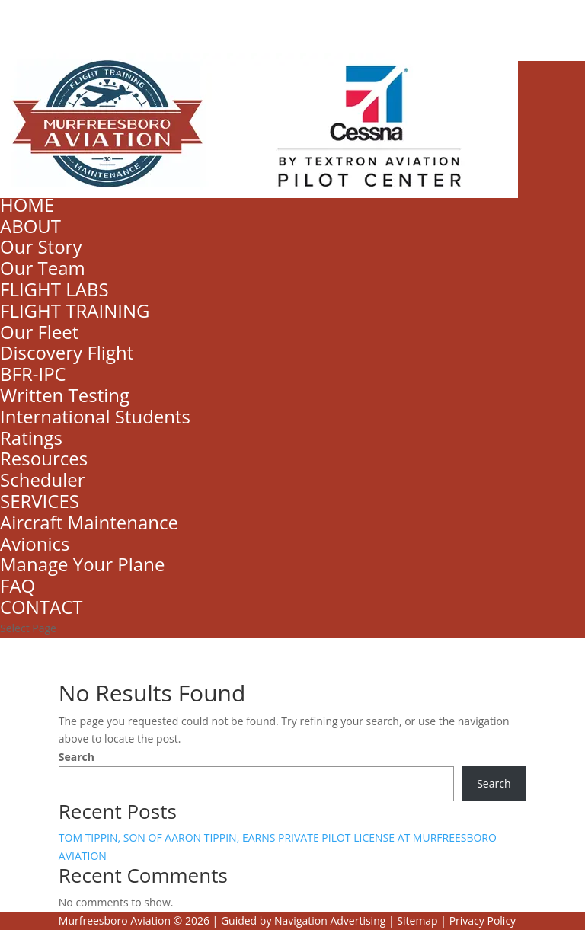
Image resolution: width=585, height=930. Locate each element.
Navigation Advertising (329, 920)
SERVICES (39, 500)
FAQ (17, 585)
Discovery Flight (66, 352)
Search (76, 756)
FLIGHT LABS (54, 289)
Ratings (31, 437)
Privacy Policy (482, 920)
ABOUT (30, 225)
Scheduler (42, 479)
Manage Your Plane (82, 564)
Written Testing (64, 394)
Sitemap (417, 920)
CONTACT (41, 606)
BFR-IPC (33, 373)
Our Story (41, 246)
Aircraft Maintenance (89, 522)
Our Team (42, 267)
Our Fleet (39, 331)
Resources (44, 458)
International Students (95, 416)
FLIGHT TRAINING (74, 310)
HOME (27, 204)
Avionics (34, 543)
